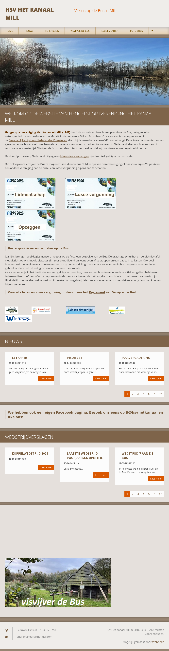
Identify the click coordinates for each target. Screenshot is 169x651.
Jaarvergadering (136, 360)
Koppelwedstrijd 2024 (30, 456)
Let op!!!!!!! (20, 360)
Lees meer (46, 380)
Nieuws (28, 32)
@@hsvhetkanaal (141, 414)
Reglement (97, 294)
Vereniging (52, 32)
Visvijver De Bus (80, 32)
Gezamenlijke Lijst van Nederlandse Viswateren (38, 142)
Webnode (158, 644)
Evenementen (109, 32)
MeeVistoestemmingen (74, 158)
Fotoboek (136, 32)
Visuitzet (74, 360)
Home (9, 32)
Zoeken (160, 10)
